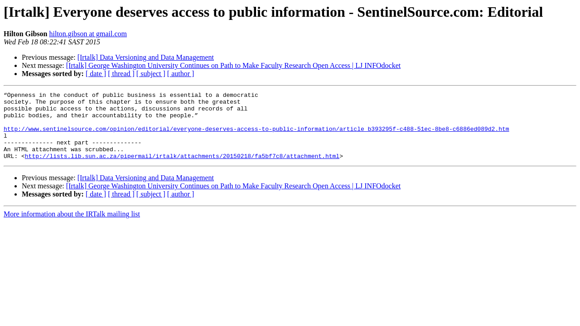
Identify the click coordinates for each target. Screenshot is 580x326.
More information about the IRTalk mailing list (72, 227)
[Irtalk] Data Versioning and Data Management (145, 57)
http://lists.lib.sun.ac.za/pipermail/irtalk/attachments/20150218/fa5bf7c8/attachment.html (182, 169)
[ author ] (180, 73)
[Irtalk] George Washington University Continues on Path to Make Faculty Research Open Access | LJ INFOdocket (233, 65)
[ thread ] (121, 73)
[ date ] (96, 73)
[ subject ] (150, 73)
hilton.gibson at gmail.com (88, 34)
